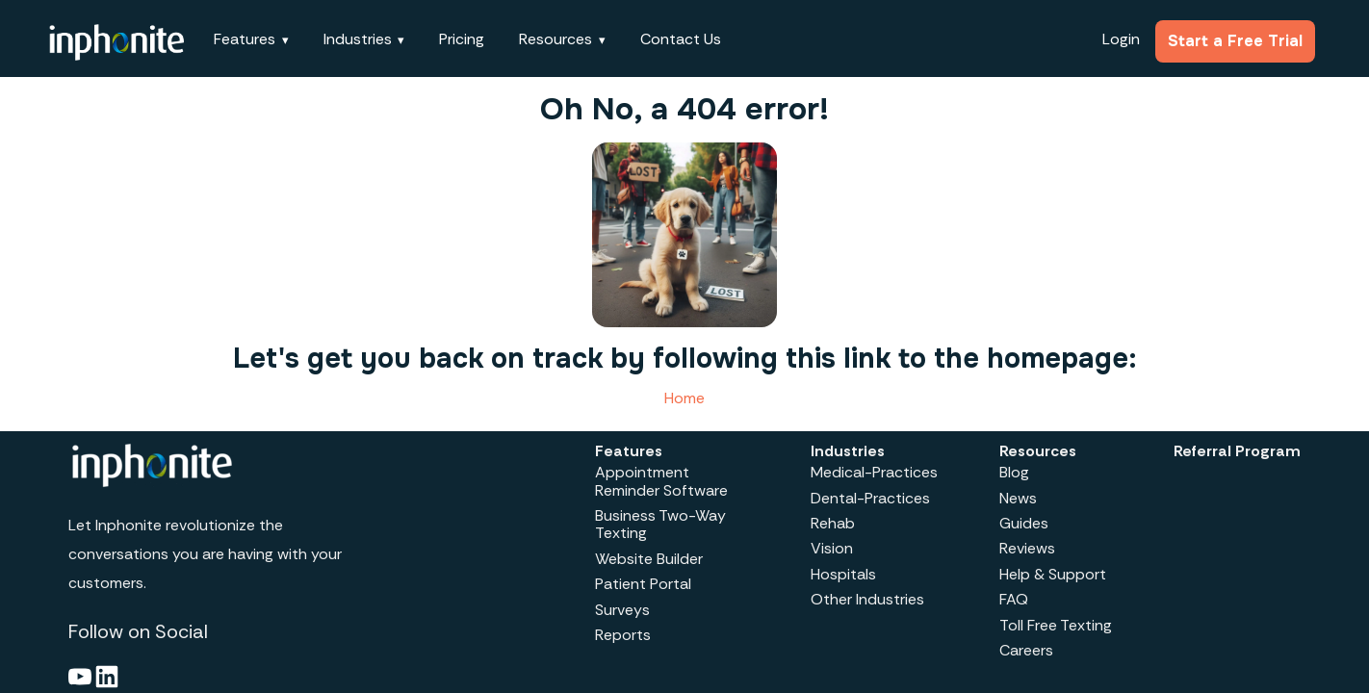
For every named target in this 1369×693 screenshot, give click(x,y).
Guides (1023, 523)
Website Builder (649, 559)
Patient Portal (643, 584)
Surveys (622, 610)
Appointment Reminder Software (661, 481)
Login (1121, 39)
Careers (1026, 650)
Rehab (833, 523)
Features (244, 39)
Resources (555, 39)
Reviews (1027, 548)
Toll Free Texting (1055, 625)
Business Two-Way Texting (660, 524)
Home (684, 398)
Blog (1014, 472)
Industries (357, 39)
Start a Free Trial (1235, 41)
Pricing (461, 39)
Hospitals (843, 574)
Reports (623, 635)
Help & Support (1052, 574)
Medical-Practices (874, 472)
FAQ (1013, 599)
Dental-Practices (870, 498)
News (1018, 498)
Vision (832, 548)
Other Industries (867, 599)
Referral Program (1237, 451)
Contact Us (680, 39)
